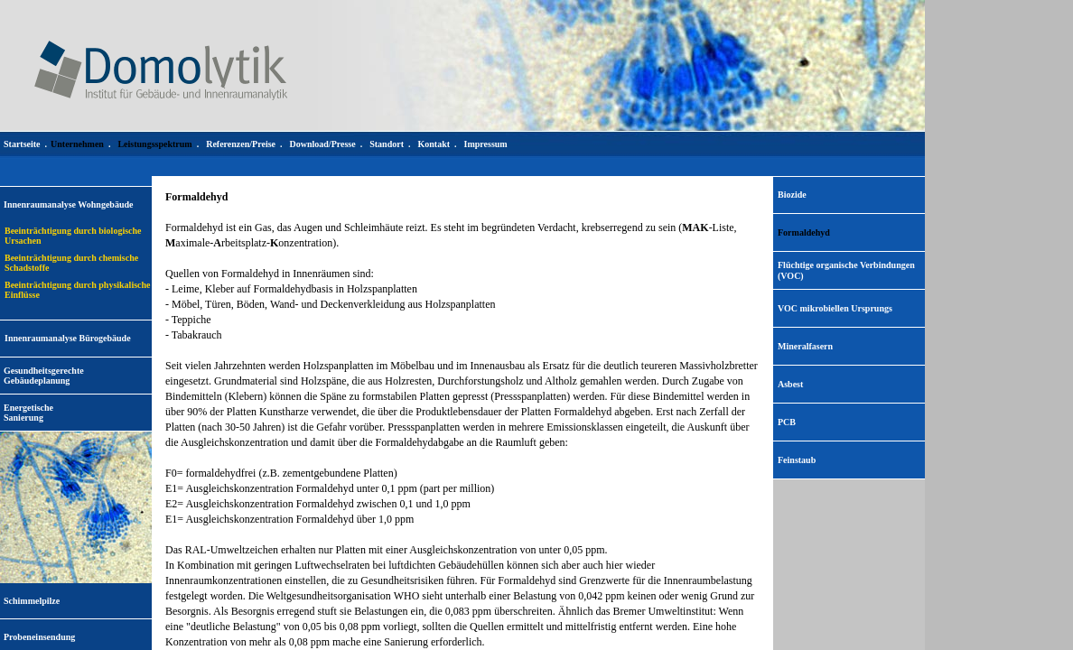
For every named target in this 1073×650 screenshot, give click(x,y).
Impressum (486, 144)
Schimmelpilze (32, 601)
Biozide (792, 195)
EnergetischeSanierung (28, 412)
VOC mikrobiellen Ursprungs (835, 308)
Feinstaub (797, 460)
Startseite (22, 144)
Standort (386, 144)
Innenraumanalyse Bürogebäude (68, 338)
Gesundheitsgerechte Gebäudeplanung (44, 375)
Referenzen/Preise (240, 144)
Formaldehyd (804, 232)
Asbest (790, 384)
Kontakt (433, 144)
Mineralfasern (805, 346)
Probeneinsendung (39, 637)
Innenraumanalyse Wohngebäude (68, 204)
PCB (787, 422)
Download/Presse (323, 144)
